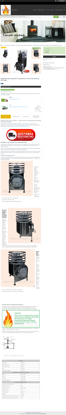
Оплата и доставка (59, 9)
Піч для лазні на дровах (9, 45)
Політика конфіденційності (41, 413)
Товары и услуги (41, 9)
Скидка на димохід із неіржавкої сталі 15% (18, 106)
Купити (54, 56)
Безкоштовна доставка (14, 99)
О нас (48, 9)
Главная (35, 9)
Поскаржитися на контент (30, 413)
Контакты (52, 9)
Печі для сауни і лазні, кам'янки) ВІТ (24, 45)
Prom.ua (39, 412)
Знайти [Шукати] (56, 16)
